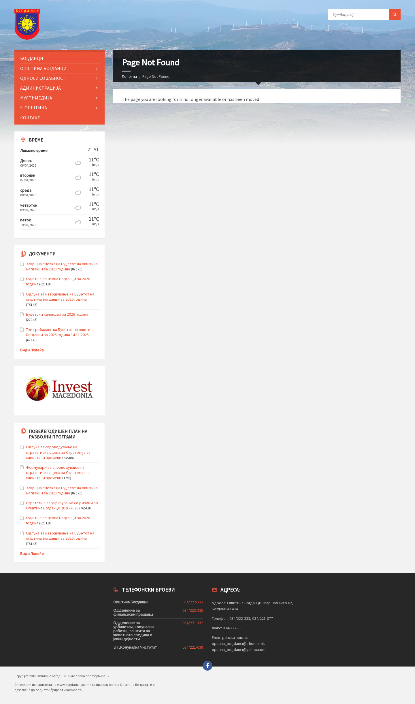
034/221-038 (192, 647)
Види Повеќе (32, 350)
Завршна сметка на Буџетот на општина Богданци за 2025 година (62, 266)
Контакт (30, 118)
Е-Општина (33, 107)
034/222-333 (192, 602)
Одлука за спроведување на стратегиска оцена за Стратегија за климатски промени (58, 452)
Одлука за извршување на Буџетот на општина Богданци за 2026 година (60, 296)
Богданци (31, 58)
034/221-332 (192, 622)
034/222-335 (192, 610)
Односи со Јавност (43, 78)
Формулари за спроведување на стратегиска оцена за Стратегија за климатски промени (58, 472)
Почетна (129, 76)
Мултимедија (36, 98)
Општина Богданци (43, 68)
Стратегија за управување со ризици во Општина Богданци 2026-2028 (62, 505)
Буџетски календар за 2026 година (57, 314)
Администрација (40, 88)
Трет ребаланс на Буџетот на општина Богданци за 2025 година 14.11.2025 (60, 332)
